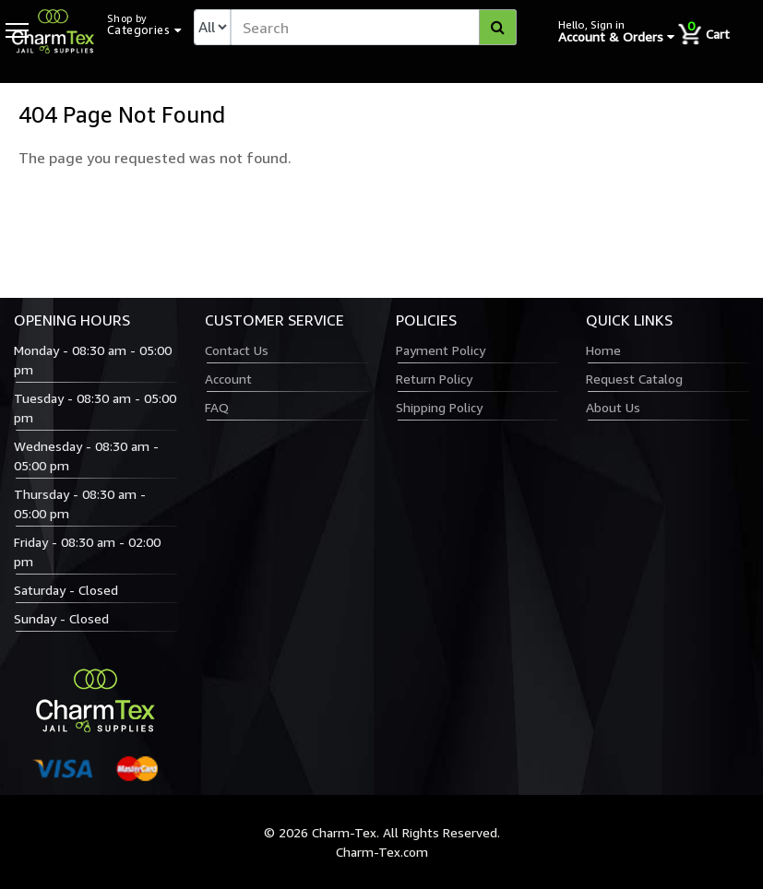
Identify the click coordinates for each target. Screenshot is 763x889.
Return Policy (434, 378)
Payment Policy (440, 350)
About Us (613, 407)
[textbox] (374, 27)
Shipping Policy (439, 407)
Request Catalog (634, 378)
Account (228, 378)
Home (603, 350)
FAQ (217, 407)
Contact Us (236, 350)
